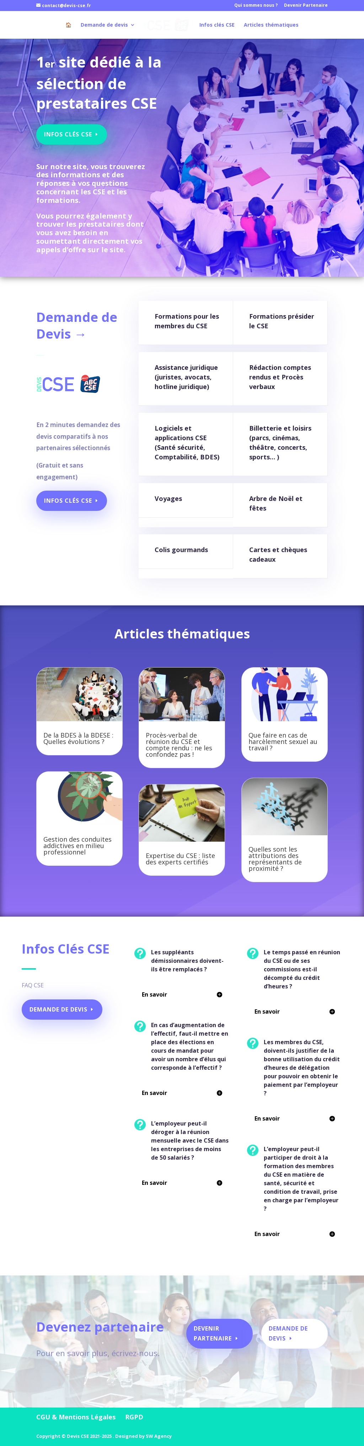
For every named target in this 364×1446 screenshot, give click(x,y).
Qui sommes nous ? (256, 5)
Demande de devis (105, 25)
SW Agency (159, 1436)
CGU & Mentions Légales (76, 1417)
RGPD (134, 1417)
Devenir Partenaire (306, 5)
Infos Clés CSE (69, 131)
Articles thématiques (269, 25)
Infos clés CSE (215, 25)
